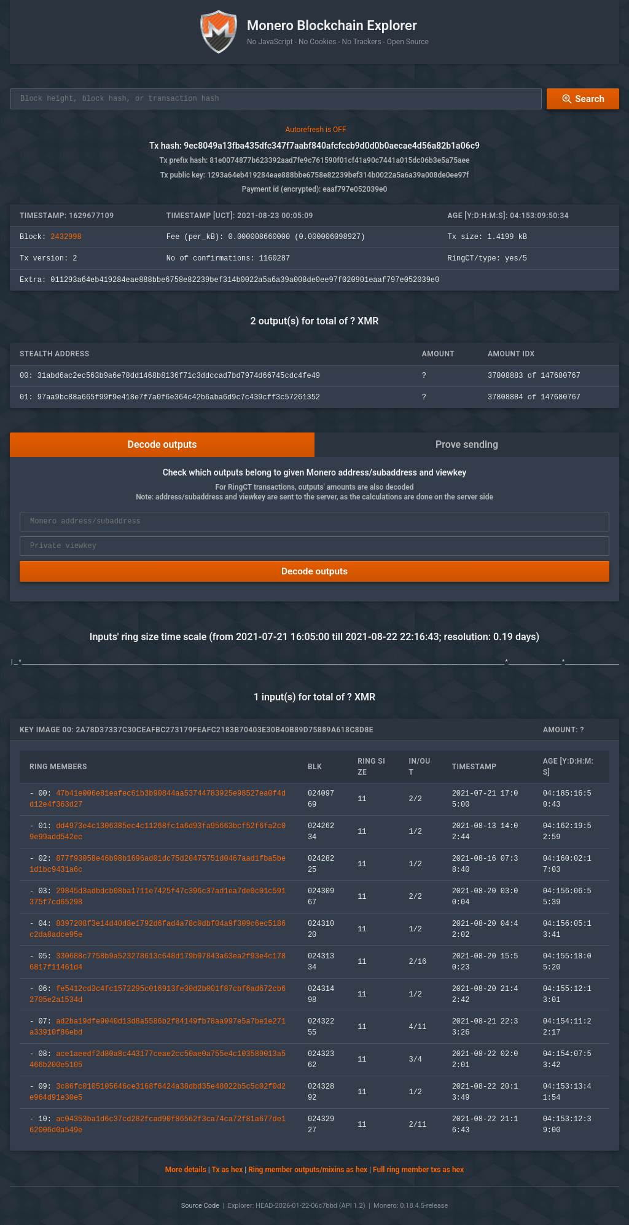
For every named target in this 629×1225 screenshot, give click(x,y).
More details (185, 1171)
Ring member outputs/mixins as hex (307, 1171)
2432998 (65, 237)
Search (582, 99)
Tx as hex (227, 1171)
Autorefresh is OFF (315, 130)
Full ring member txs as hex (418, 1171)
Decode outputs (162, 445)
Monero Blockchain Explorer (332, 25)
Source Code (200, 1206)
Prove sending (467, 445)
